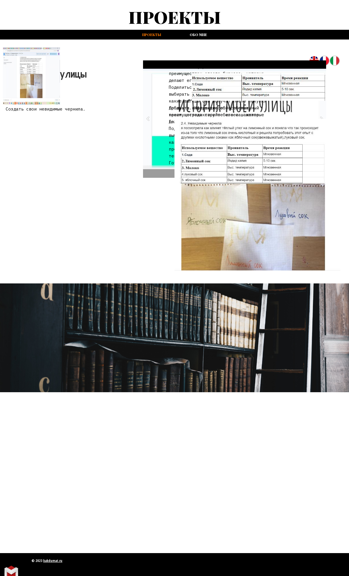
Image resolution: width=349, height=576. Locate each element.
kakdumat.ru (52, 560)
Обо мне (198, 34)
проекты (151, 34)
